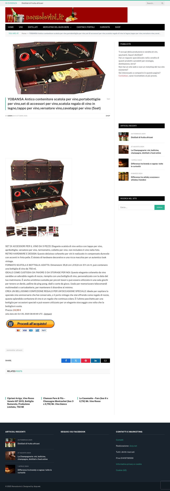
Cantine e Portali (86, 27)
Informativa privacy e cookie (129, 464)
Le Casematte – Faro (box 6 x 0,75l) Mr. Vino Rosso (93, 400)
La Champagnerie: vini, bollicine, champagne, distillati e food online (146, 151)
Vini (21, 27)
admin (9, 116)
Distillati (33, 27)
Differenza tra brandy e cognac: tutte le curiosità (147, 165)
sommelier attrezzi (14, 350)
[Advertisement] (57, 139)
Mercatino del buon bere (56, 27)
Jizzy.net (133, 446)
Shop (117, 27)
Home (11, 27)
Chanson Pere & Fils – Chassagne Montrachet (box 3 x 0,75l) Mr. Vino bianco (58, 401)
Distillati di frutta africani (32, 3)
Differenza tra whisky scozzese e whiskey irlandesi (145, 178)
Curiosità (105, 27)
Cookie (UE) (121, 470)
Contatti (119, 440)
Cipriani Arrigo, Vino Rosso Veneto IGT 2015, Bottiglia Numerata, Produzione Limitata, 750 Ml (20, 402)
